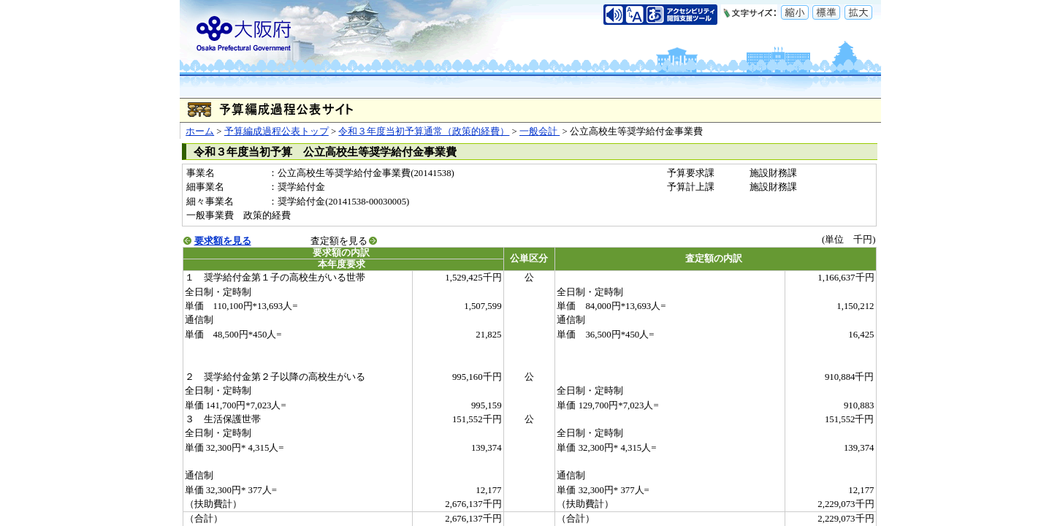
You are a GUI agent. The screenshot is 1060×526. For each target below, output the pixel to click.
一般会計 (539, 131)
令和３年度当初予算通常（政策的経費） (423, 131)
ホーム (200, 131)
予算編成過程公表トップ (276, 131)
